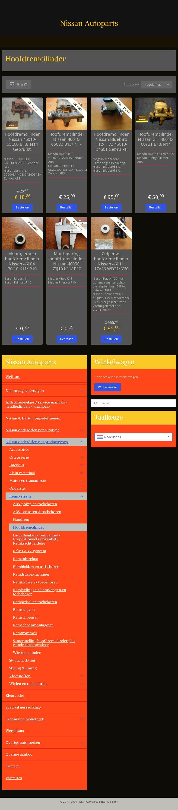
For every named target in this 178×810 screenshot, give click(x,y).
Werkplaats (15, 730)
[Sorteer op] (156, 84)
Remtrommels (25, 632)
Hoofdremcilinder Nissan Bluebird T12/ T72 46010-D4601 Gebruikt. (111, 142)
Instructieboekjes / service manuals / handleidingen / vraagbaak (44, 404)
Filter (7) (18, 84)
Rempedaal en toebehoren (35, 601)
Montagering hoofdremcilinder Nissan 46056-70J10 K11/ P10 (66, 261)
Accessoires (46, 449)
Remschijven (24, 609)
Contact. (12, 766)
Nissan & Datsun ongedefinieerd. (33, 418)
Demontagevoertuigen (44, 390)
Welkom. (13, 376)
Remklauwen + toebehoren (35, 582)
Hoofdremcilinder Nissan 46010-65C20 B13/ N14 (66, 139)
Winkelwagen (107, 387)
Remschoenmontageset (33, 625)
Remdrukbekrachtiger (31, 574)
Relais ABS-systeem (29, 550)
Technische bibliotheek (44, 719)
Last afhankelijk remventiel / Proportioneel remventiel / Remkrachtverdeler (36, 539)
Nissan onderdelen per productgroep (44, 441)
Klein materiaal (46, 472)
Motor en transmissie (46, 480)
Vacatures (14, 777)
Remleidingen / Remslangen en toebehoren (39, 591)
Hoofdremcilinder (28, 527)
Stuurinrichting (46, 660)
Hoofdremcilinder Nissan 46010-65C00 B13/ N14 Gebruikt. (22, 142)
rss (116, 801)
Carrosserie (46, 457)
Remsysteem (46, 496)
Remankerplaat (25, 558)
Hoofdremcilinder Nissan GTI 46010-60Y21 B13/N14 (156, 139)
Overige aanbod (19, 754)
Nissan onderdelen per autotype (44, 430)
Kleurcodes (15, 695)
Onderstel (46, 488)
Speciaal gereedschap (23, 707)
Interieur (46, 465)
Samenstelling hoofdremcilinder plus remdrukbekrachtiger (44, 642)
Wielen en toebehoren (46, 683)
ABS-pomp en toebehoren (35, 503)
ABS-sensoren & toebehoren (37, 511)
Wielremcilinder (27, 652)
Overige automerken (44, 742)
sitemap (106, 801)
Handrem (21, 519)
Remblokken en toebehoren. (48, 566)
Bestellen (22, 207)
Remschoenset (25, 617)
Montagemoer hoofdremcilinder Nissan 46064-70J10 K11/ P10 (22, 261)
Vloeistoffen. (46, 676)
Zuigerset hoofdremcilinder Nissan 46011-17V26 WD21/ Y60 (111, 261)
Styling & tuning (23, 668)
